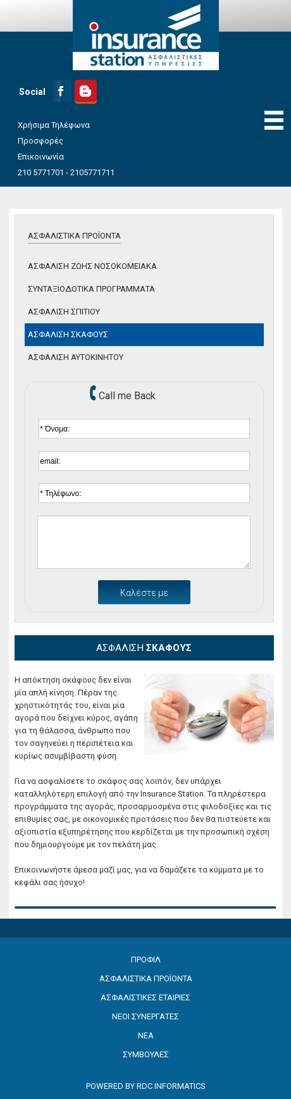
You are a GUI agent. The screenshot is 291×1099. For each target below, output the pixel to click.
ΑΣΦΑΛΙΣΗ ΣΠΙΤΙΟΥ (64, 311)
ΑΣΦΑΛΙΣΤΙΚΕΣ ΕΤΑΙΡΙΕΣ (145, 997)
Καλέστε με (144, 593)
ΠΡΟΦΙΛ (146, 959)
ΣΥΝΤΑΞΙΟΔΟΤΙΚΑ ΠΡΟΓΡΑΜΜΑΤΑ (91, 289)
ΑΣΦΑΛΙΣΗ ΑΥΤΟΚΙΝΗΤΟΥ (75, 357)
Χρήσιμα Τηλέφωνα (54, 125)
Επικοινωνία (41, 156)
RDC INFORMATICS (171, 1086)
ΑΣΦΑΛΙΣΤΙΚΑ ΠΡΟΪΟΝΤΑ (74, 235)
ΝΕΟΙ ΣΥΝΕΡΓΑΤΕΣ (145, 1016)
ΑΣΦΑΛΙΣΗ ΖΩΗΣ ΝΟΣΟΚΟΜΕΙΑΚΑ (92, 266)
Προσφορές (40, 141)
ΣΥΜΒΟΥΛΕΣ (146, 1054)
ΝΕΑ (146, 1035)
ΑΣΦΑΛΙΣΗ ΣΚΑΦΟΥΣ (68, 334)
